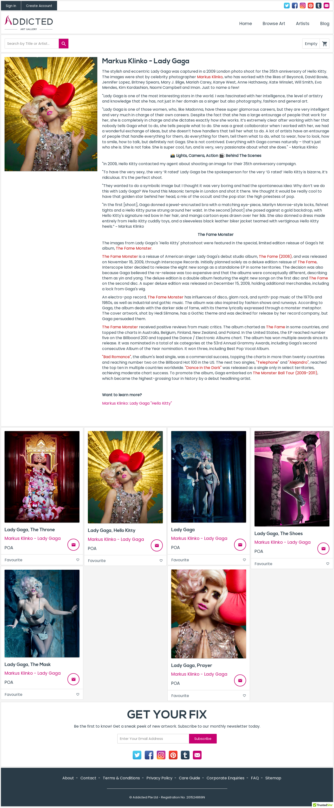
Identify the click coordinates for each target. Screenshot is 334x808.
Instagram (303, 5)
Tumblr (318, 5)
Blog (324, 23)
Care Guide (189, 778)
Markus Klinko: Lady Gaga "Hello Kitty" (137, 403)
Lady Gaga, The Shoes (279, 534)
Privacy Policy (159, 778)
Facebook (295, 5)
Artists (302, 23)
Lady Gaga (183, 530)
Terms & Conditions (121, 778)
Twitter (287, 5)
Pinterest (311, 5)
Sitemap (273, 778)
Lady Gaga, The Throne (30, 530)
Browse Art (274, 23)
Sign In (11, 6)
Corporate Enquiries (225, 778)
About (68, 778)
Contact (326, 5)
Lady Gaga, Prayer (191, 665)
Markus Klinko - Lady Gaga (33, 538)
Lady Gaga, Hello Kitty (112, 530)
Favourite (42, 560)
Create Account (39, 6)
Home (245, 23)
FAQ (255, 778)
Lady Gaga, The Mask (28, 664)
